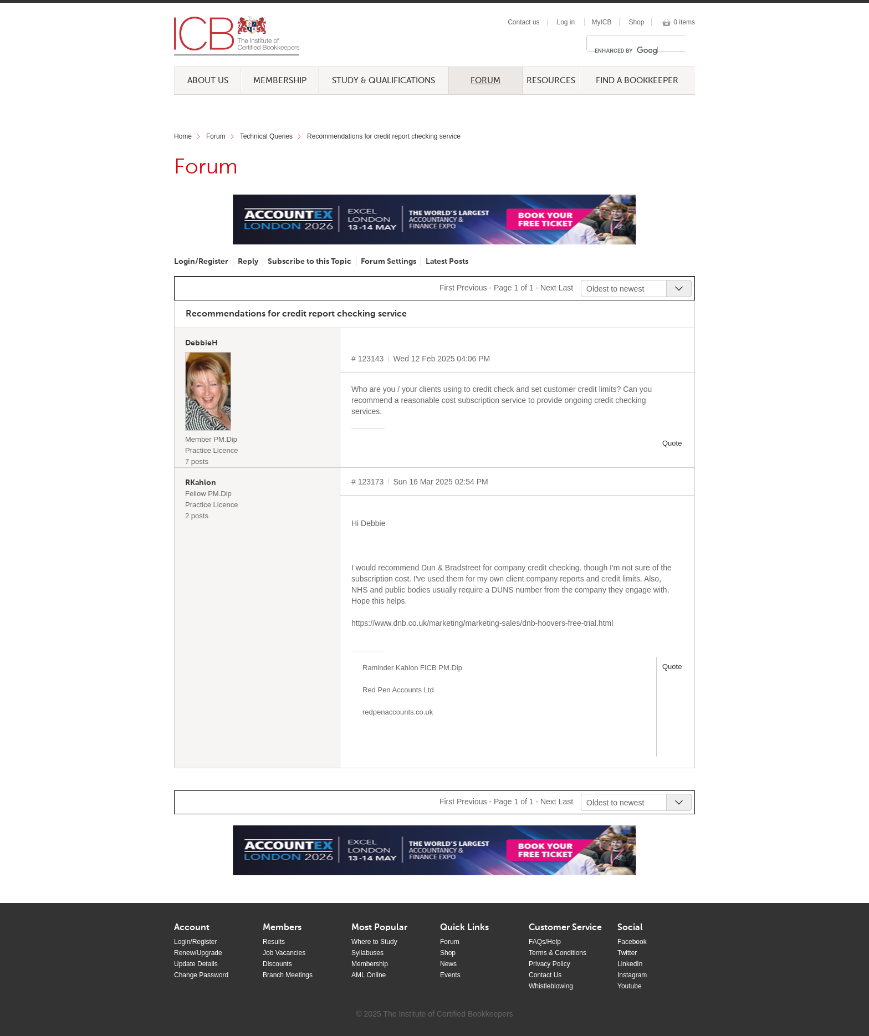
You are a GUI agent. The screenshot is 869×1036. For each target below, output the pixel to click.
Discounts (277, 964)
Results (274, 942)
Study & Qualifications (383, 80)
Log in (565, 22)
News (448, 964)
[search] (626, 50)
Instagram (632, 975)
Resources (550, 80)
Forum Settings (388, 262)
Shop (636, 22)
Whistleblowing (551, 986)
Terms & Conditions (557, 953)
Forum (485, 80)
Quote (672, 443)
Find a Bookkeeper (637, 80)
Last (566, 287)
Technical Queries (266, 136)
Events (450, 975)
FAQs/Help (545, 942)
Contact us (523, 22)
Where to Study (374, 942)
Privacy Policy (549, 964)
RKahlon (200, 483)
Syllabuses (367, 953)
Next (548, 287)
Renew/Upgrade (198, 953)
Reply (248, 262)
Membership (279, 80)
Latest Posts (447, 262)
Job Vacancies (284, 953)
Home (183, 136)
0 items (684, 22)
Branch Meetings (288, 975)
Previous (472, 287)
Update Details (196, 964)
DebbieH (201, 343)
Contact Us (545, 975)
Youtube (629, 986)
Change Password (201, 975)
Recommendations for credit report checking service (384, 136)
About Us (207, 80)
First (446, 287)
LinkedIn (629, 964)
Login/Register (201, 262)
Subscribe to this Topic (309, 262)
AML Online (368, 975)
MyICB (602, 22)
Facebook (632, 942)
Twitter (627, 953)
